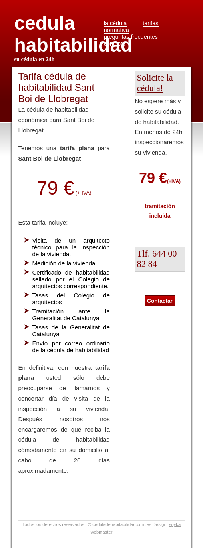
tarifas (150, 23)
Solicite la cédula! (155, 83)
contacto (114, 43)
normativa (116, 30)
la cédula (115, 23)
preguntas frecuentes (131, 37)
